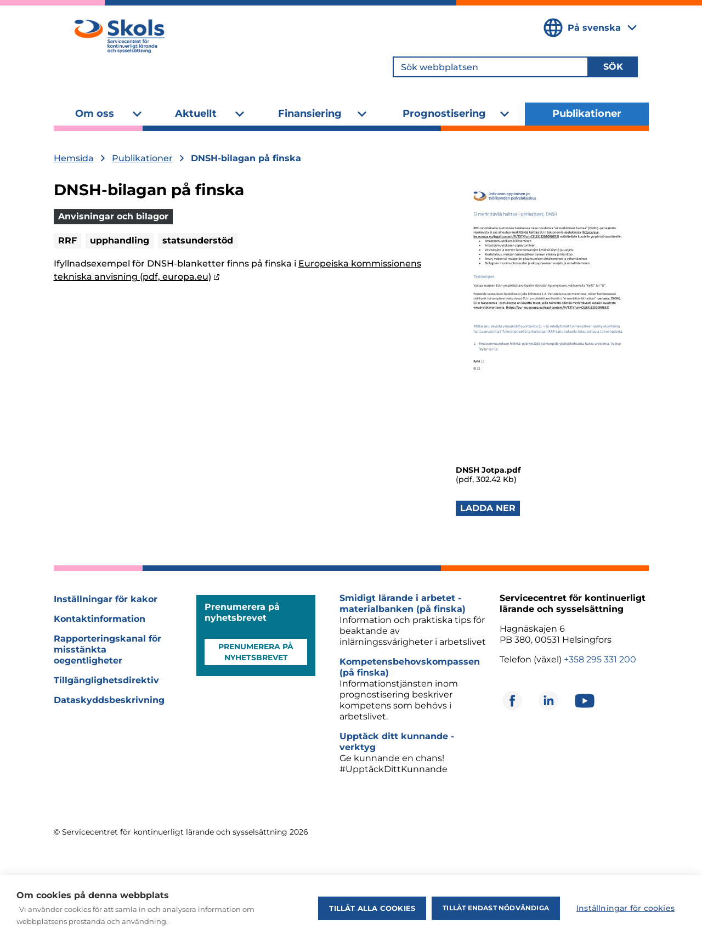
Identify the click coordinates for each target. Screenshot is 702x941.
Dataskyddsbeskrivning (109, 700)
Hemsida (74, 158)
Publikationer (586, 113)
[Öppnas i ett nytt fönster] (512, 700)
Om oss (94, 113)
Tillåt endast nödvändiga (496, 908)
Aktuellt (196, 113)
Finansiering (310, 113)
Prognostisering (444, 113)
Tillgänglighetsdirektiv (106, 680)
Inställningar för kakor (105, 599)
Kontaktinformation (99, 619)
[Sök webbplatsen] (490, 66)
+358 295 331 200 (600, 659)
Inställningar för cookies (625, 908)
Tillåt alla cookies (372, 908)
